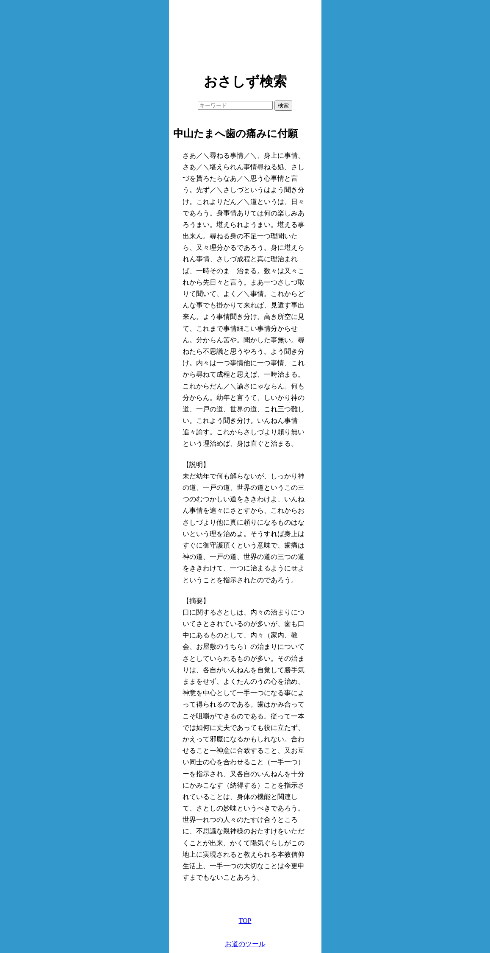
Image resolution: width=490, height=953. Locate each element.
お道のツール (245, 943)
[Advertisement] (245, 34)
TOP (245, 920)
